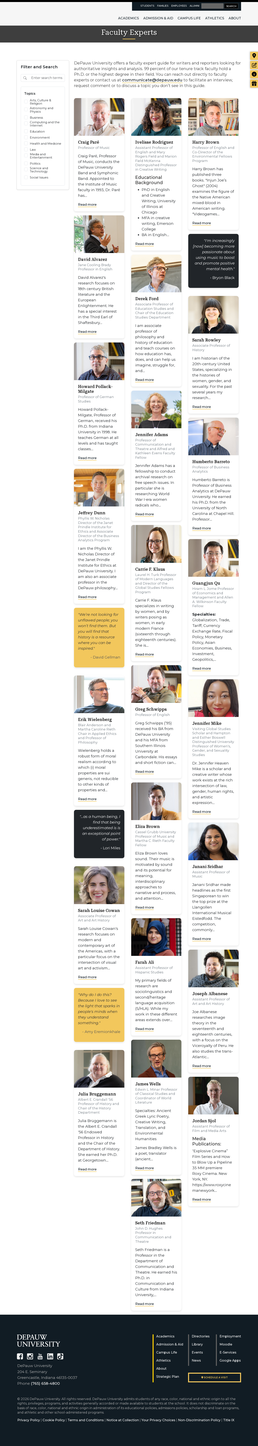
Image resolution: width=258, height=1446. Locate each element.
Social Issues (39, 177)
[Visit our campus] (254, 56)
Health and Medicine (45, 143)
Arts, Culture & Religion (40, 102)
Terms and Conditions (86, 1420)
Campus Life (189, 18)
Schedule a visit (214, 1377)
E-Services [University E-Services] (228, 1352)
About (235, 18)
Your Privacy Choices (158, 1420)
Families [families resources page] (162, 5)
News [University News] (196, 1360)
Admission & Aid (158, 18)
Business (36, 117)
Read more (87, 204)
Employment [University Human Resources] (230, 1336)
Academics (128, 18)
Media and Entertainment (41, 156)
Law (33, 149)
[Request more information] (254, 74)
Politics (35, 163)
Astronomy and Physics (41, 110)
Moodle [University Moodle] (226, 1344)
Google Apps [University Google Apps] (230, 1360)
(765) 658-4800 (45, 1383)
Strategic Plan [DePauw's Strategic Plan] (167, 1377)
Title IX (228, 1420)
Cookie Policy (54, 1420)
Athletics (214, 18)
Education (37, 131)
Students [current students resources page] (147, 5)
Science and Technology (39, 170)
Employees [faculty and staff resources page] (179, 5)
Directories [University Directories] (201, 1336)
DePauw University (39, 13)
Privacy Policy (28, 1420)
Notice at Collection (122, 1420)
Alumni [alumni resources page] (194, 5)
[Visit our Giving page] (254, 84)
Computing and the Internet (45, 124)
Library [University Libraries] (197, 1344)
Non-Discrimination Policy (199, 1420)
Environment (40, 137)
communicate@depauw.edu (152, 80)
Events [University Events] (197, 1352)
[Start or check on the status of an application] (254, 65)
